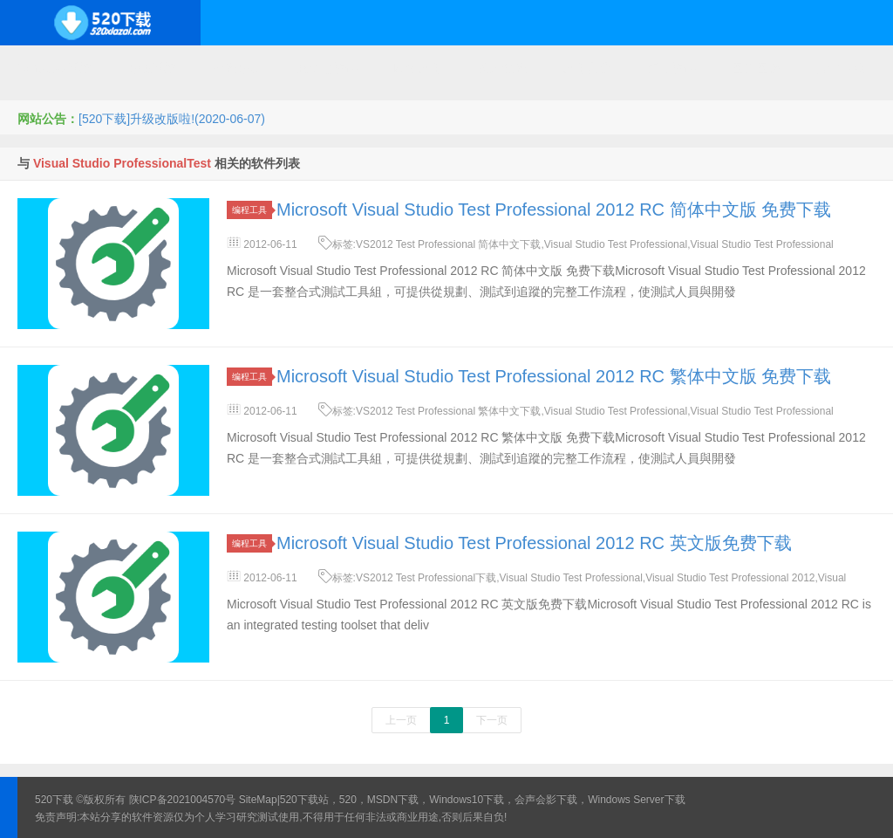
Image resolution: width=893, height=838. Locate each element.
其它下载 (840, 68)
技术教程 (502, 68)
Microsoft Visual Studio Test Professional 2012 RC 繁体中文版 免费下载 (553, 376)
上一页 (401, 720)
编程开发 (236, 68)
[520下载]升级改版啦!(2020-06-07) (171, 119)
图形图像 (756, 68)
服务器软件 (327, 68)
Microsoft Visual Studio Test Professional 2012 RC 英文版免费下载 (534, 543)
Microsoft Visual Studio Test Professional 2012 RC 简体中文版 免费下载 (553, 209)
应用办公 (586, 68)
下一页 (492, 720)
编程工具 (252, 210)
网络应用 (417, 68)
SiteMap (258, 799)
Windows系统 (54, 68)
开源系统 (151, 68)
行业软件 (671, 68)
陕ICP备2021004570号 (182, 799)
